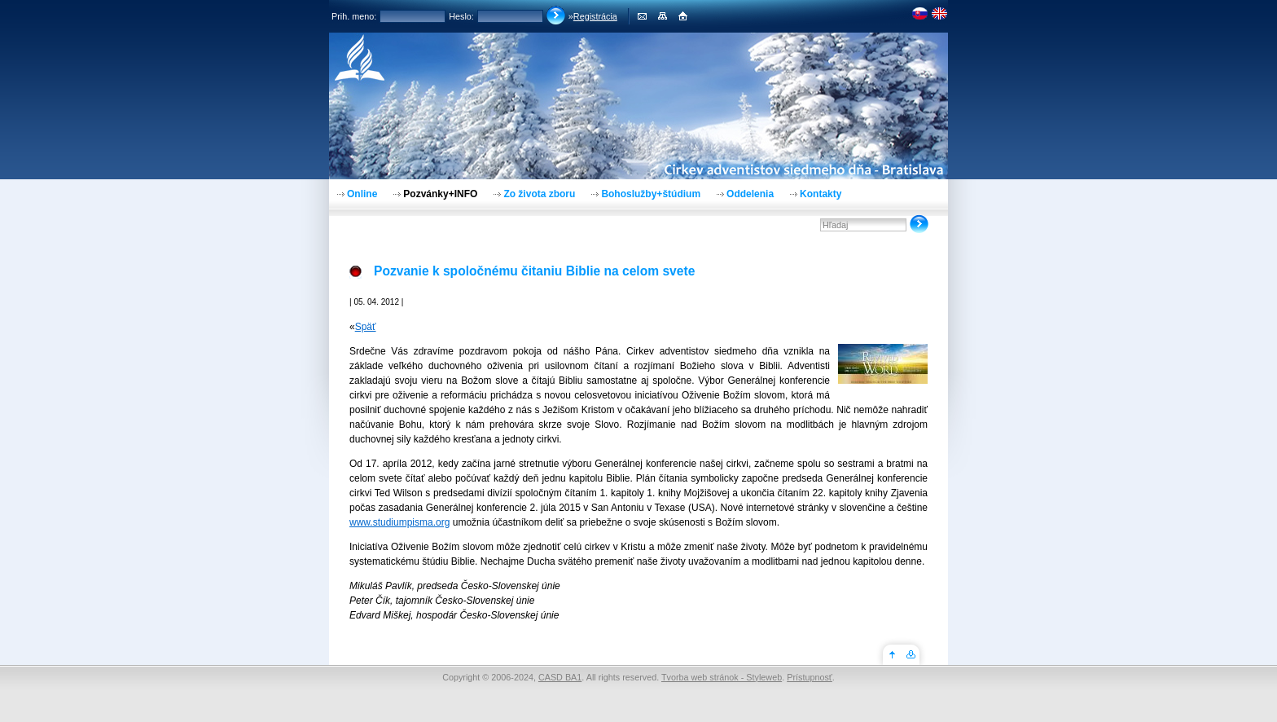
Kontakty (820, 194)
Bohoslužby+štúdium (650, 194)
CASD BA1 (559, 677)
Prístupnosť (809, 677)
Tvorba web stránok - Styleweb (721, 677)
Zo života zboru (539, 194)
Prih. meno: (353, 16)
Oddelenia (750, 194)
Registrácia (595, 16)
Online (362, 194)
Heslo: (461, 16)
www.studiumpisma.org (399, 522)
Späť (365, 326)
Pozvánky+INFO (440, 194)
